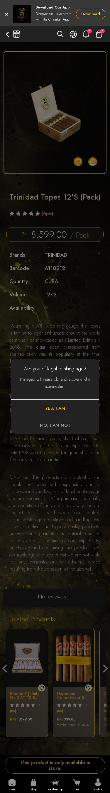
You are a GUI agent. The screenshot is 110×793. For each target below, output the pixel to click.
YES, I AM (55, 408)
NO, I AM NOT (55, 425)
